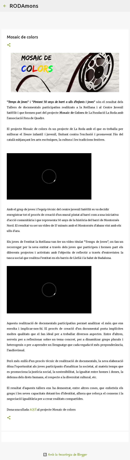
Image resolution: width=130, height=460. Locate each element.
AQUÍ (32, 409)
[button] (9, 45)
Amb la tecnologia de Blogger (65, 454)
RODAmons (23, 6)
